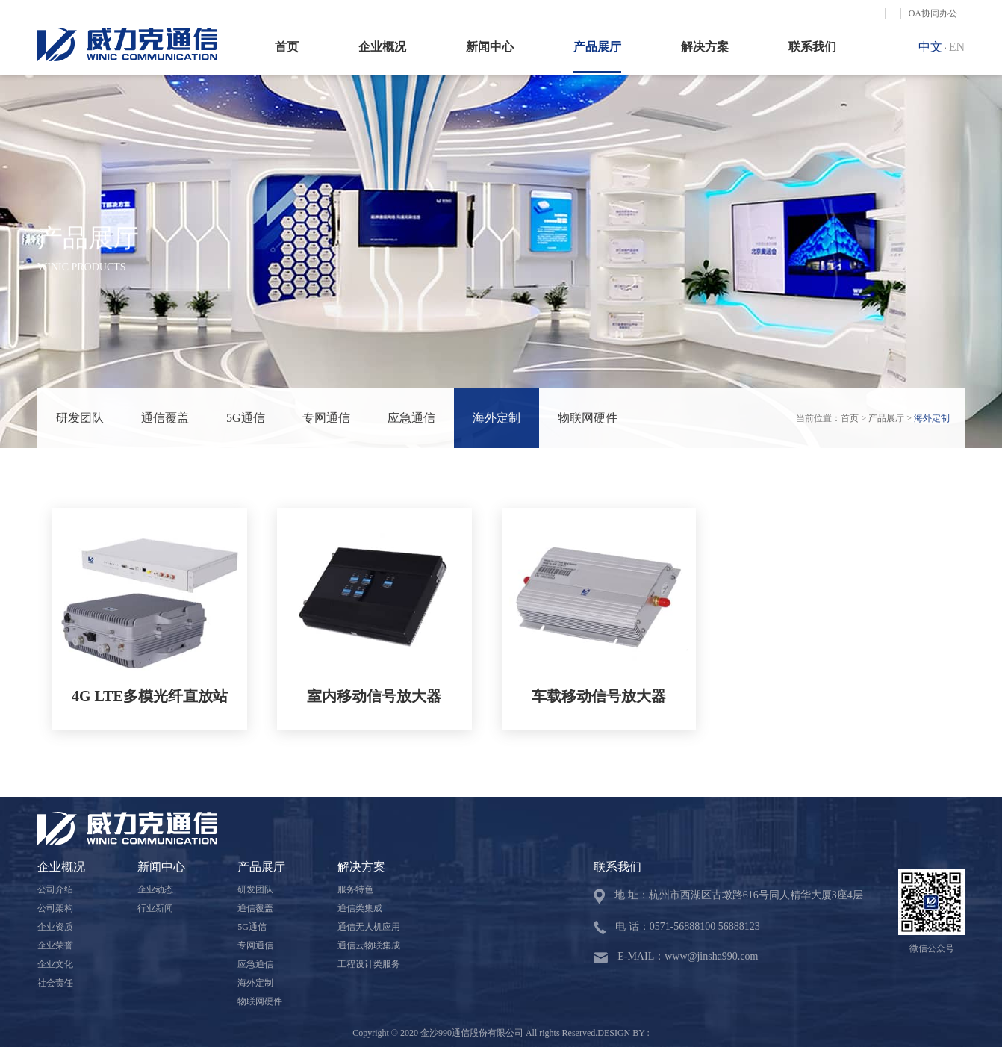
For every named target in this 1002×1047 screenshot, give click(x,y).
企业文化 (55, 964)
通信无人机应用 (368, 927)
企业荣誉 (55, 945)
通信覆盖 (165, 417)
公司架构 (55, 908)
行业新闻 (155, 908)
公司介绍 (55, 889)
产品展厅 (597, 46)
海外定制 (496, 417)
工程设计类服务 (368, 964)
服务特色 (355, 889)
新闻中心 (490, 46)
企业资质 (55, 927)
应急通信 (411, 417)
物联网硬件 (587, 417)
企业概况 (382, 46)
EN (957, 46)
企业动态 (155, 889)
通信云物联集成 (368, 945)
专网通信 (326, 417)
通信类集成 (359, 908)
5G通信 (245, 417)
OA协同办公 (933, 13)
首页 (287, 46)
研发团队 (80, 417)
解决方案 (705, 46)
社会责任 (55, 983)
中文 (930, 46)
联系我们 (812, 46)
